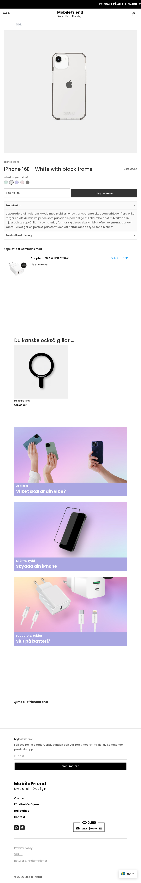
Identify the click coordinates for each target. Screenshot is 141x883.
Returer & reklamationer (30, 861)
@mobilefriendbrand (31, 702)
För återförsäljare (26, 804)
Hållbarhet (21, 811)
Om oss (19, 798)
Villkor (18, 854)
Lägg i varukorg (104, 193)
